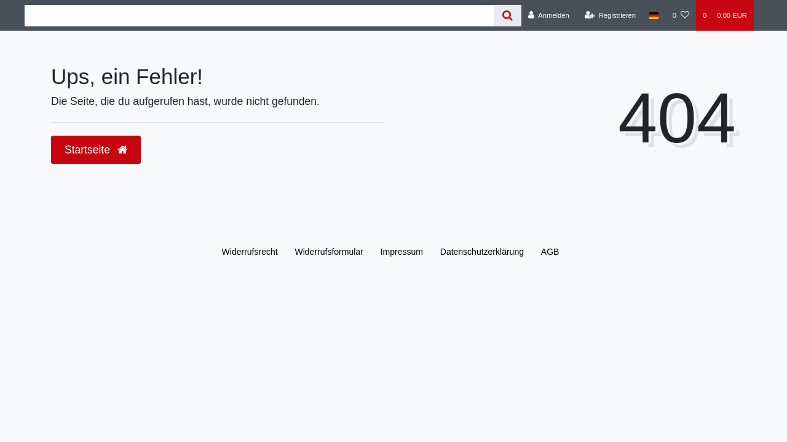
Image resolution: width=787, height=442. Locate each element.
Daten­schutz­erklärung (482, 252)
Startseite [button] (96, 150)
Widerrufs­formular (329, 252)
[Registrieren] (610, 15)
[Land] (654, 15)
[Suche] (507, 15)
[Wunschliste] (681, 15)
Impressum (402, 252)
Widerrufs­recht (250, 252)
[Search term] (259, 15)
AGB (550, 252)
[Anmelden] (548, 15)
